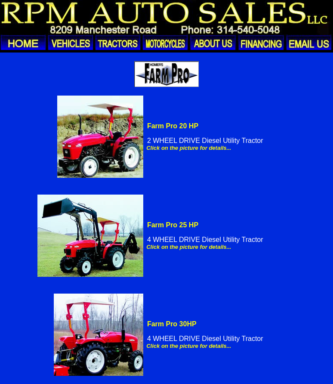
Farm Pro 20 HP (172, 126)
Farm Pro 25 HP (172, 225)
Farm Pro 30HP (172, 324)
